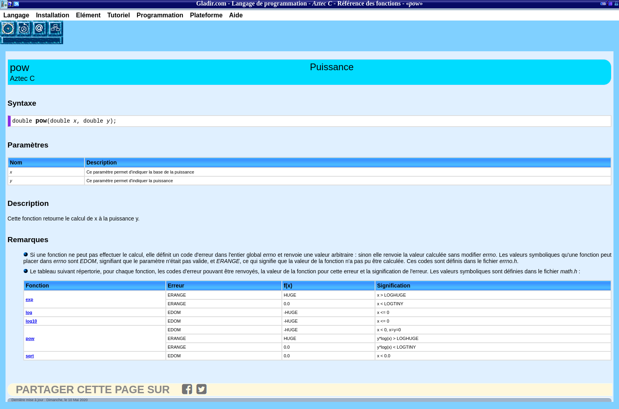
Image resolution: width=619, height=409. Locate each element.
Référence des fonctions (369, 3)
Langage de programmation (269, 3)
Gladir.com (211, 3)
